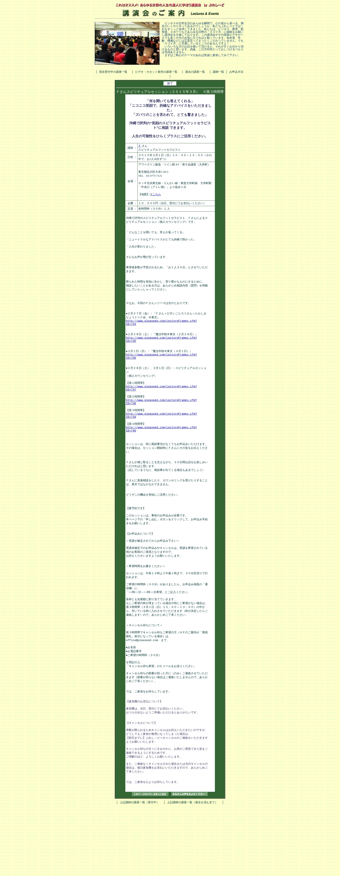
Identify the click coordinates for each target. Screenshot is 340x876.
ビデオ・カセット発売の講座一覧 (156, 71)
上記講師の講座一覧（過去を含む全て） (192, 871)
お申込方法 (236, 71)
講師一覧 (218, 71)
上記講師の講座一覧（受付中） (139, 871)
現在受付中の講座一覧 (113, 71)
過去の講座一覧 (195, 71)
